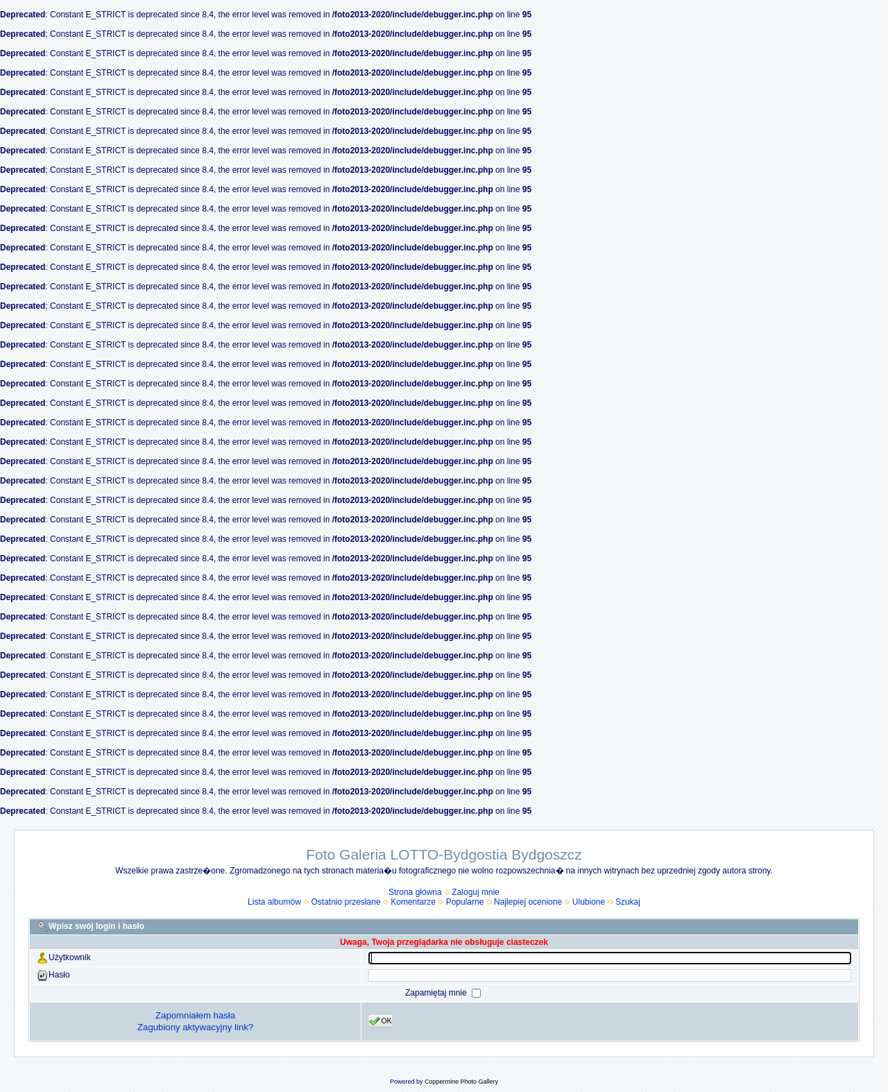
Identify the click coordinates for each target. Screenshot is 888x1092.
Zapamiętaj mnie (437, 993)
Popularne (465, 902)
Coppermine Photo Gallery (461, 1081)
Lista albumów (274, 902)
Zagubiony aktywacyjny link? (195, 1027)
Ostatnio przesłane (346, 902)
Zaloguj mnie (476, 892)
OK (380, 1021)
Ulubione (588, 902)
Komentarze (413, 902)
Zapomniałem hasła (195, 1015)
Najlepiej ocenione (528, 902)
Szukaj (627, 902)
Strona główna (415, 892)
